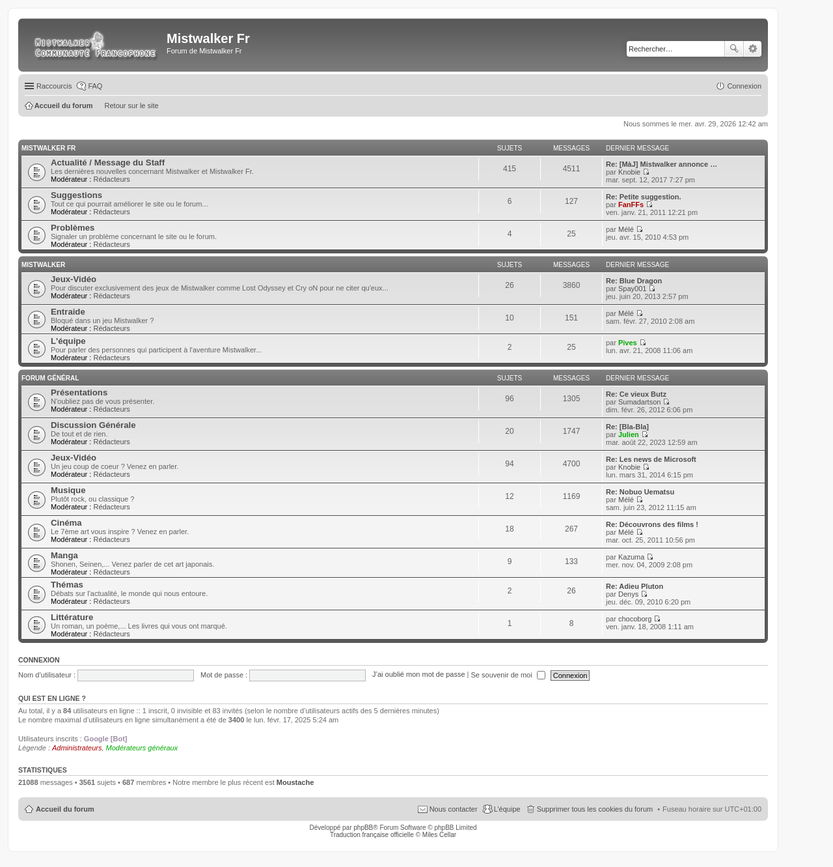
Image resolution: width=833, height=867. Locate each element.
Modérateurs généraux (142, 748)
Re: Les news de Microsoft (651, 459)
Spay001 (632, 288)
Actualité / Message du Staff (108, 162)
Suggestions (76, 195)
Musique (68, 490)
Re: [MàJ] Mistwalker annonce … (661, 164)
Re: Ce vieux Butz (636, 394)
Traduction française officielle (372, 834)
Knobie (629, 172)
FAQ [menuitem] (95, 86)
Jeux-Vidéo (73, 279)
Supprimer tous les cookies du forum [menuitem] (595, 809)
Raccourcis (54, 86)
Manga (64, 555)
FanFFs (631, 204)
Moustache (295, 782)
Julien (628, 434)
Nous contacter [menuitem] (454, 809)
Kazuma (631, 557)
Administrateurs (77, 748)
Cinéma (66, 523)
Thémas (67, 585)
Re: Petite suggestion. (643, 197)
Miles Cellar (439, 834)
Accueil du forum (65, 809)
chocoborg (634, 619)
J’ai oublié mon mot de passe (418, 675)
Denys (628, 594)
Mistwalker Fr (48, 148)
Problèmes (72, 228)
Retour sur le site (132, 105)
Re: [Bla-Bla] (627, 427)
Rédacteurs (111, 179)
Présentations (79, 392)
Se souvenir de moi (508, 675)
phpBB (363, 827)
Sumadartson (639, 402)
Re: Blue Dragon (634, 281)
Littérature (72, 617)
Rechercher (734, 49)
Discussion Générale (93, 425)
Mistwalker (43, 264)
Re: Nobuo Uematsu (640, 492)
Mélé (626, 229)
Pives (627, 343)
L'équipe (68, 341)
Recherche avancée (752, 49)
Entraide (68, 312)
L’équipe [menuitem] (507, 809)
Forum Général (50, 378)
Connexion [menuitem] (744, 86)
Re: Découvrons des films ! (652, 524)
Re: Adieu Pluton (634, 586)
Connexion (39, 660)
